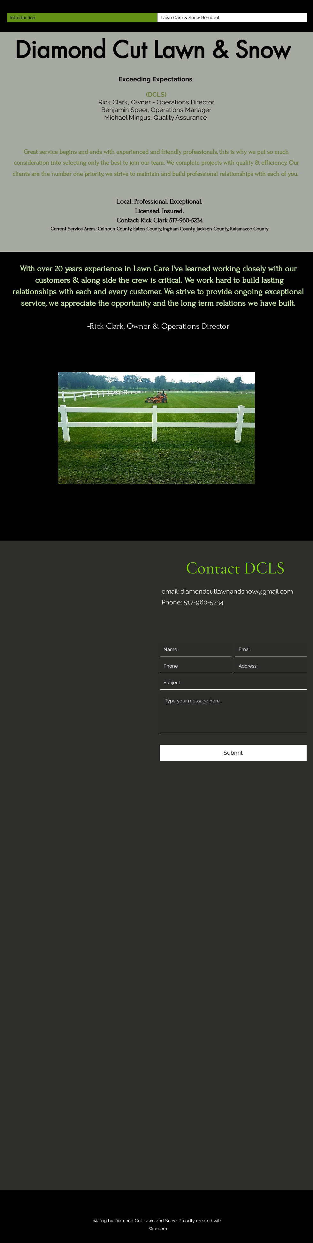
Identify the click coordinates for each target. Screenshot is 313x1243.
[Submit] (233, 753)
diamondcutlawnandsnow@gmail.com (236, 591)
